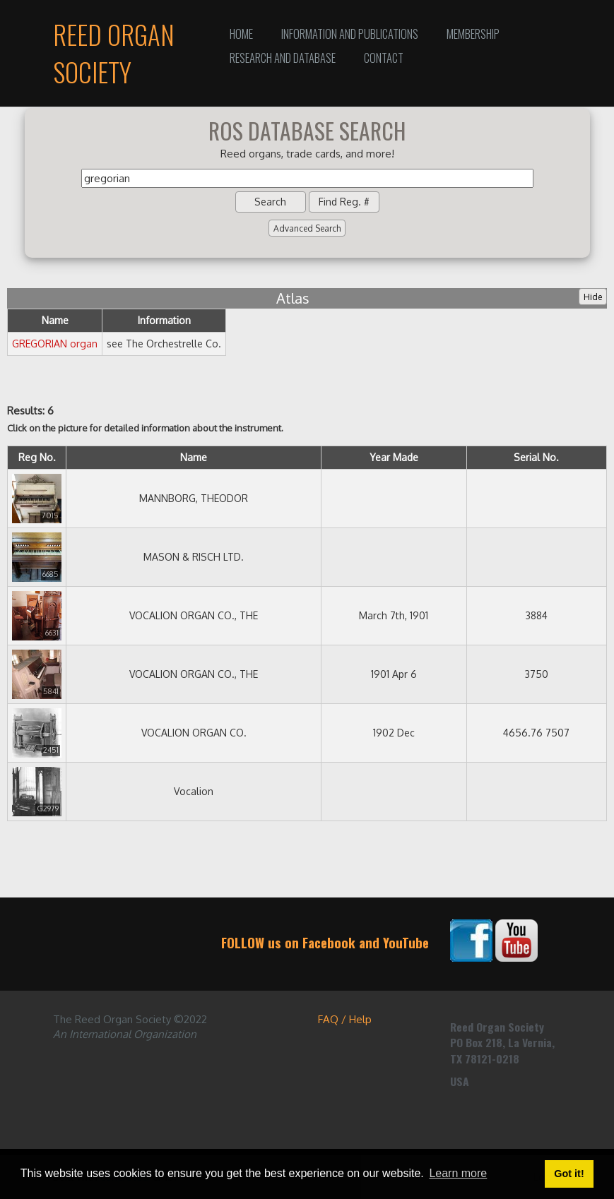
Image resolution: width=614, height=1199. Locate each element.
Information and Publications (349, 33)
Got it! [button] (569, 1173)
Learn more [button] (458, 1173)
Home (241, 33)
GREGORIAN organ (55, 344)
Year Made (394, 457)
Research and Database (283, 57)
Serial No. (536, 457)
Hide (593, 297)
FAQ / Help (345, 1019)
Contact (383, 57)
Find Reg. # (344, 202)
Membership (473, 33)
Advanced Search (307, 228)
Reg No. (37, 457)
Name (193, 457)
